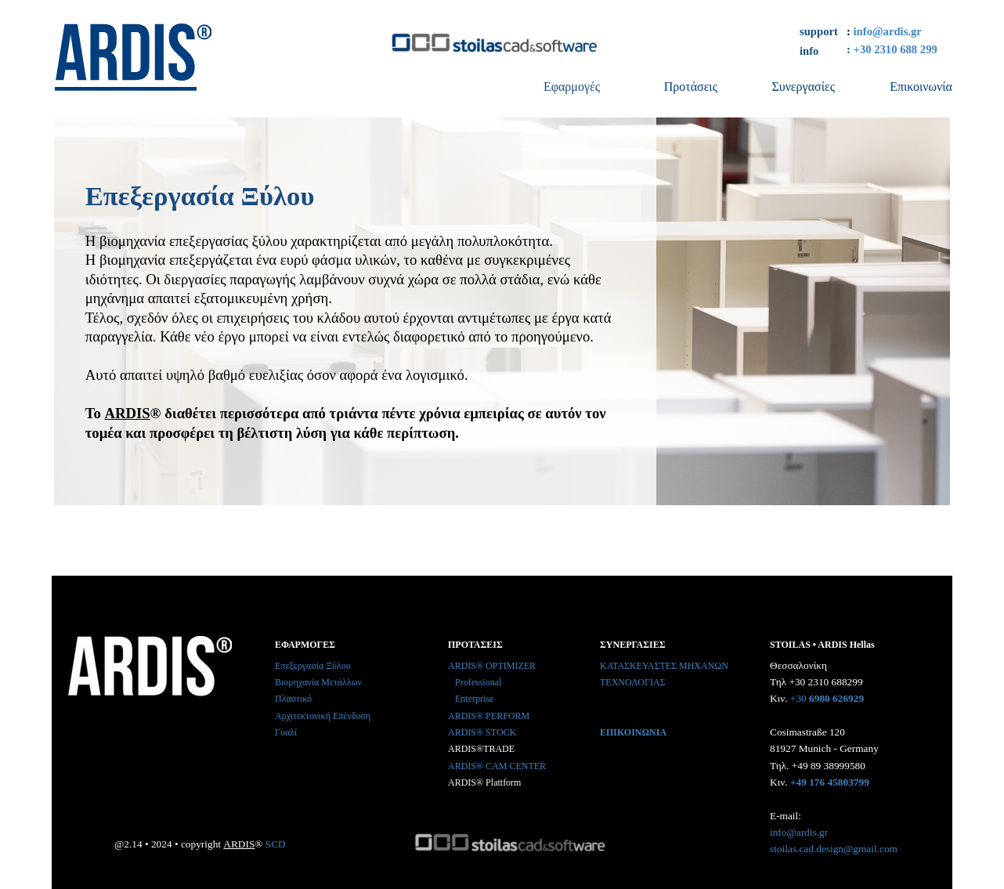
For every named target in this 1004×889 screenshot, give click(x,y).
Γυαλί (286, 732)
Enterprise (474, 698)
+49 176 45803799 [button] (829, 782)
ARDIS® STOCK (482, 732)
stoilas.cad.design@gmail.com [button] (833, 849)
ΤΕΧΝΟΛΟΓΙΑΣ (633, 682)
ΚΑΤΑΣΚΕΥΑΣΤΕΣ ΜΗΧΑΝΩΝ (664, 665)
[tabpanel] (905, 29)
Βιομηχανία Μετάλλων (318, 682)
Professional (478, 682)
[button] (835, 696)
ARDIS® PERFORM (488, 715)
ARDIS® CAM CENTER (497, 766)
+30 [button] (798, 698)
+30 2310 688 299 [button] (895, 49)
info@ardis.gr (888, 31)
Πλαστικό (293, 698)
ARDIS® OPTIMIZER (492, 665)
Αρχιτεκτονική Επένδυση (322, 715)
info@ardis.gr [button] (799, 832)
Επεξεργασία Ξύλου (313, 665)
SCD (275, 844)
